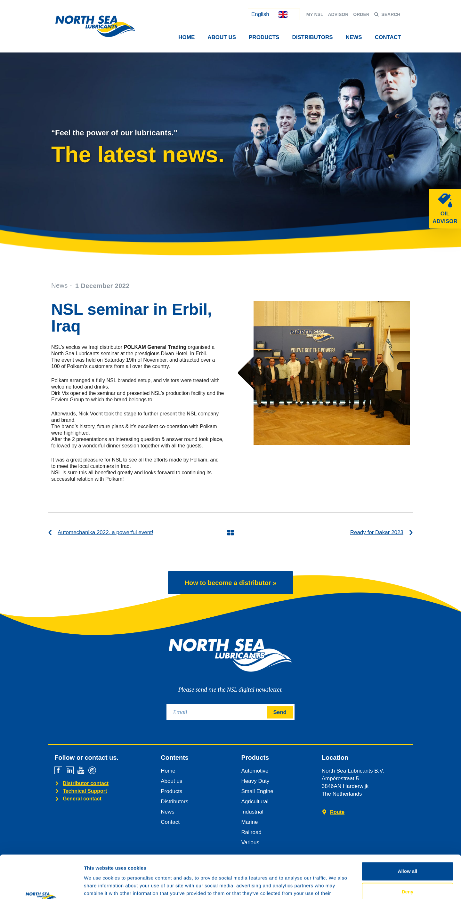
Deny (408, 851)
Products (264, 37)
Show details (336, 886)
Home (186, 37)
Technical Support (85, 791)
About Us (221, 37)
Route (337, 812)
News (354, 37)
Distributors (312, 37)
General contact (82, 798)
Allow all (407, 830)
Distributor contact (86, 783)
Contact (388, 37)
